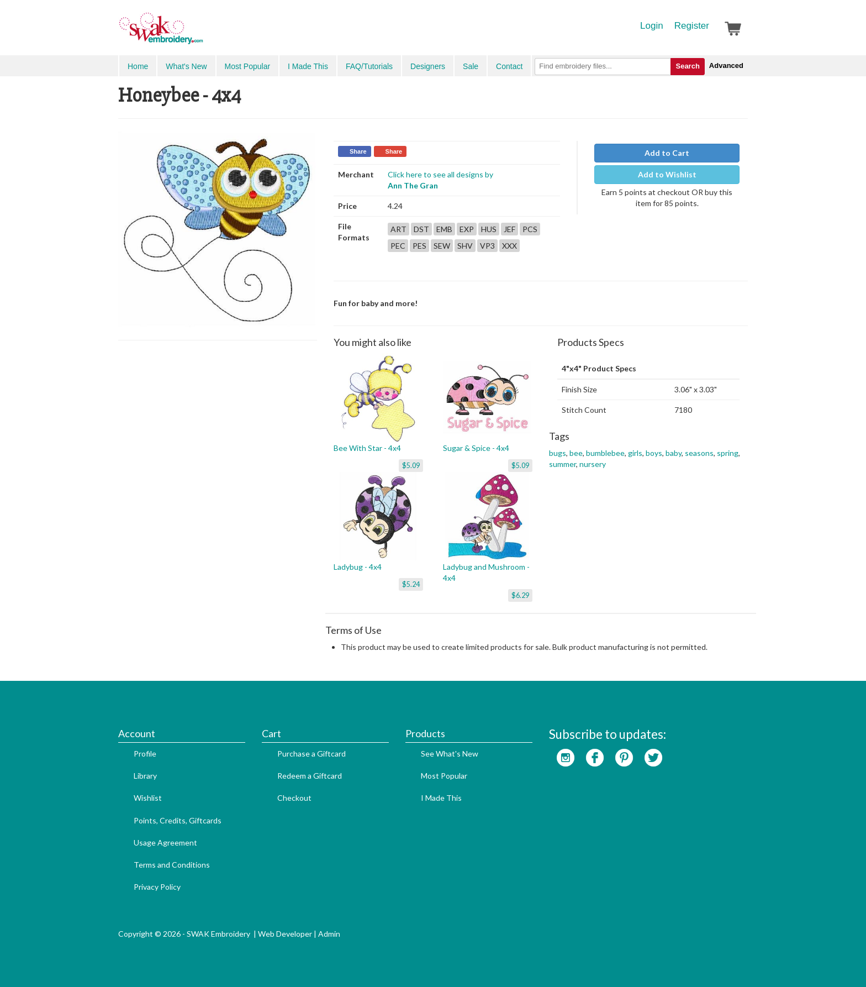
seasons (699, 453)
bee (576, 453)
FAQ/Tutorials (369, 66)
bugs (557, 453)
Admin (329, 933)
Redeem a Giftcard (309, 775)
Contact (509, 66)
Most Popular (247, 66)
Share (358, 151)
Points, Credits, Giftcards (177, 820)
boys (654, 453)
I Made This (308, 66)
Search (687, 66)
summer (562, 464)
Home (138, 66)
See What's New (449, 753)
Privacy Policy (157, 886)
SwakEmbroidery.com (201, 33)
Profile (145, 753)
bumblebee (605, 453)
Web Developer (285, 933)
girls (635, 453)
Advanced (726, 65)
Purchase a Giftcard (311, 753)
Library (145, 775)
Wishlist (148, 797)
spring (727, 453)
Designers (427, 66)
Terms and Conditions (172, 864)
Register (691, 25)
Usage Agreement (165, 842)
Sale (470, 66)
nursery (592, 464)
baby (674, 453)
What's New (186, 66)
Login (651, 25)
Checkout (294, 797)
